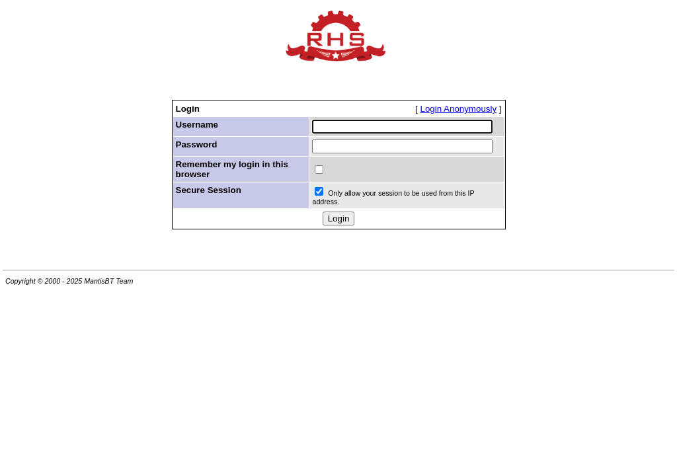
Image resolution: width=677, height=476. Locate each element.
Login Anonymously (458, 109)
